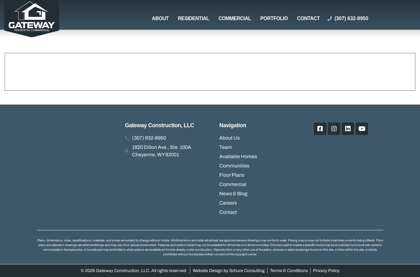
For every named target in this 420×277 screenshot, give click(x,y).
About (160, 18)
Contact (308, 18)
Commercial (234, 18)
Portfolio (274, 18)
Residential (193, 18)
